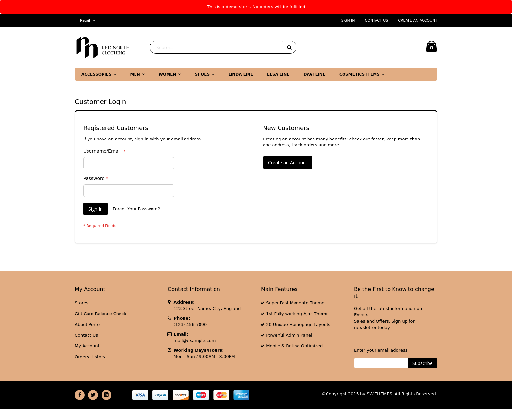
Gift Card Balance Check (100, 313)
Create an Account (417, 20)
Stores (81, 302)
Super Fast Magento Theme (295, 302)
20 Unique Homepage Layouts (298, 324)
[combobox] (223, 47)
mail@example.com (195, 340)
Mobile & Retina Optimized (294, 345)
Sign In (348, 20)
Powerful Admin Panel (289, 335)
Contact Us (376, 20)
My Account (87, 345)
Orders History (90, 356)
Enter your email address (380, 350)
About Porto (87, 324)
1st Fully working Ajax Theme (297, 313)
